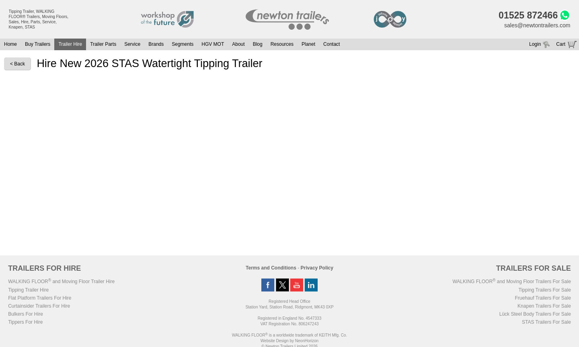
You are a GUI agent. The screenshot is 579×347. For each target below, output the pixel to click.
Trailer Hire (70, 44)
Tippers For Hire (25, 322)
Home (10, 44)
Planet (308, 44)
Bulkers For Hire (25, 314)
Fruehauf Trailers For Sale (543, 298)
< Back (17, 64)
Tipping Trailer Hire (28, 290)
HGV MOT (212, 44)
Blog (258, 44)
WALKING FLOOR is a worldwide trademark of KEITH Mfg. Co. (289, 335)
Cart (560, 44)
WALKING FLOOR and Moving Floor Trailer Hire (61, 281)
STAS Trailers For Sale (546, 322)
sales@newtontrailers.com (537, 25)
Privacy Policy (317, 268)
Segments (182, 44)
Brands (156, 44)
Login (535, 44)
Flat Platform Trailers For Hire (39, 298)
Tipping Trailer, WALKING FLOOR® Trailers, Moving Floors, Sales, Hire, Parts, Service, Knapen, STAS (39, 19)
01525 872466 (528, 15)
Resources (282, 44)
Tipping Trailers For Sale (545, 290)
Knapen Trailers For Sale (544, 306)
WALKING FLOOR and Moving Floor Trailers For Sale (511, 281)
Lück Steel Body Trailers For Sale (535, 314)
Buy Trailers (37, 44)
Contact (331, 44)
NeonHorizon (306, 341)
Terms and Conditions (271, 268)
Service (132, 44)
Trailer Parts (103, 44)
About (238, 44)
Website (275, 341)
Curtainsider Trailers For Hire (39, 306)
